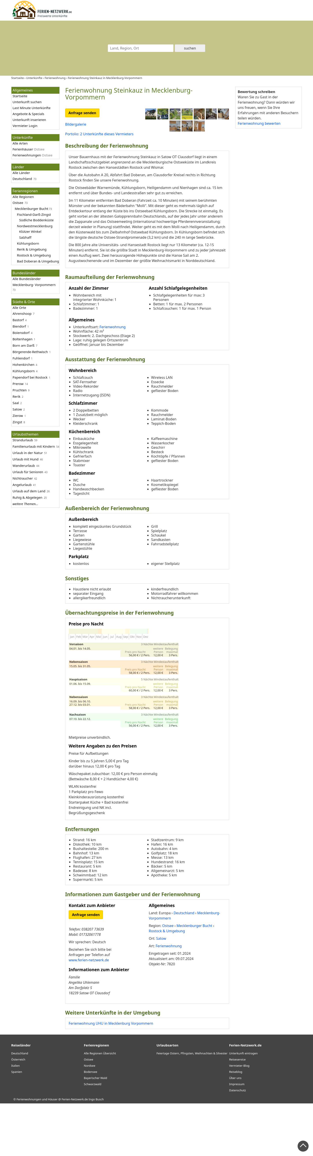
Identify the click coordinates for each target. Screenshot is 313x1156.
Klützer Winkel (30, 231)
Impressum (237, 1137)
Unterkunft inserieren (29, 119)
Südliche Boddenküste (36, 220)
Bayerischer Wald (95, 1130)
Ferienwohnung (112, 379)
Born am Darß (24, 345)
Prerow (18, 383)
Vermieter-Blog (239, 1118)
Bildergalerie (75, 124)
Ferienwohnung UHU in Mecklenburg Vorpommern (111, 1076)
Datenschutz (237, 1143)
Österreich (18, 1112)
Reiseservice (237, 1112)
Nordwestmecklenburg (35, 226)
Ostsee (18, 202)
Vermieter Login (25, 125)
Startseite (20, 96)
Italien (15, 1118)
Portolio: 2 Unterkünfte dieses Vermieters (99, 134)
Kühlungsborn (28, 243)
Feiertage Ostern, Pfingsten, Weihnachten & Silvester (191, 1106)
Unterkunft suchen (27, 102)
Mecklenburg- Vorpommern (34, 284)
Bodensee (90, 1124)
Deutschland (22, 178)
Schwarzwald (92, 1137)
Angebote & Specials (28, 114)
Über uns (235, 1130)
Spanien (16, 1124)
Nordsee (89, 1118)
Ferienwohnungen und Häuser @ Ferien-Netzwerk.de (52, 1152)
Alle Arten (20, 143)
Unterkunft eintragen (243, 1106)
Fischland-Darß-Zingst (34, 214)
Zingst (17, 422)
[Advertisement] (268, 200)
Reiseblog (235, 1124)
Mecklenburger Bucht (31, 208)
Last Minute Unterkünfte (31, 108)
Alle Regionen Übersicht (100, 1106)
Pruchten (20, 390)
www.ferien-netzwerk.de (89, 1012)
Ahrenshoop (22, 313)
